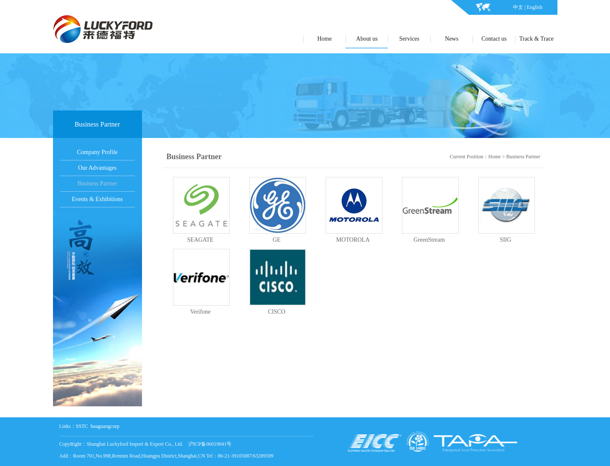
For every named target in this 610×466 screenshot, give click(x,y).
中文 (518, 7)
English (535, 7)
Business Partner (97, 183)
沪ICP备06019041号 (210, 444)
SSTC (82, 426)
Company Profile (97, 152)
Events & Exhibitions (97, 199)
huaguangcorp (105, 426)
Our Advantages (97, 168)
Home (494, 157)
